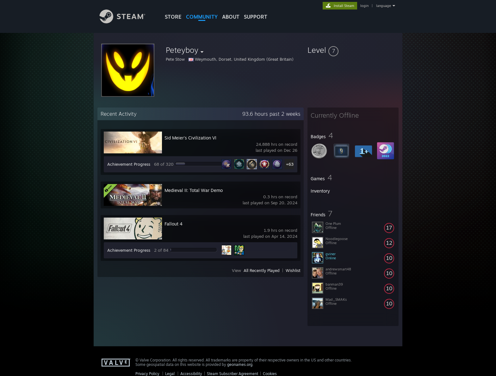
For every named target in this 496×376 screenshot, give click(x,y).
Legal (170, 373)
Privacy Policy (147, 373)
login (364, 5)
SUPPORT (255, 17)
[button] (353, 50)
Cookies (270, 373)
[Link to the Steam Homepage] (127, 21)
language (383, 5)
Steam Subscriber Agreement (232, 373)
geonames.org (239, 364)
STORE (173, 17)
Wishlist (293, 270)
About (230, 17)
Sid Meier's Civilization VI (190, 137)
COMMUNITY (202, 17)
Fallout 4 (173, 223)
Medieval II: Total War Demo (193, 190)
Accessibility (191, 373)
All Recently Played (262, 270)
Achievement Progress (128, 164)
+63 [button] (290, 164)
